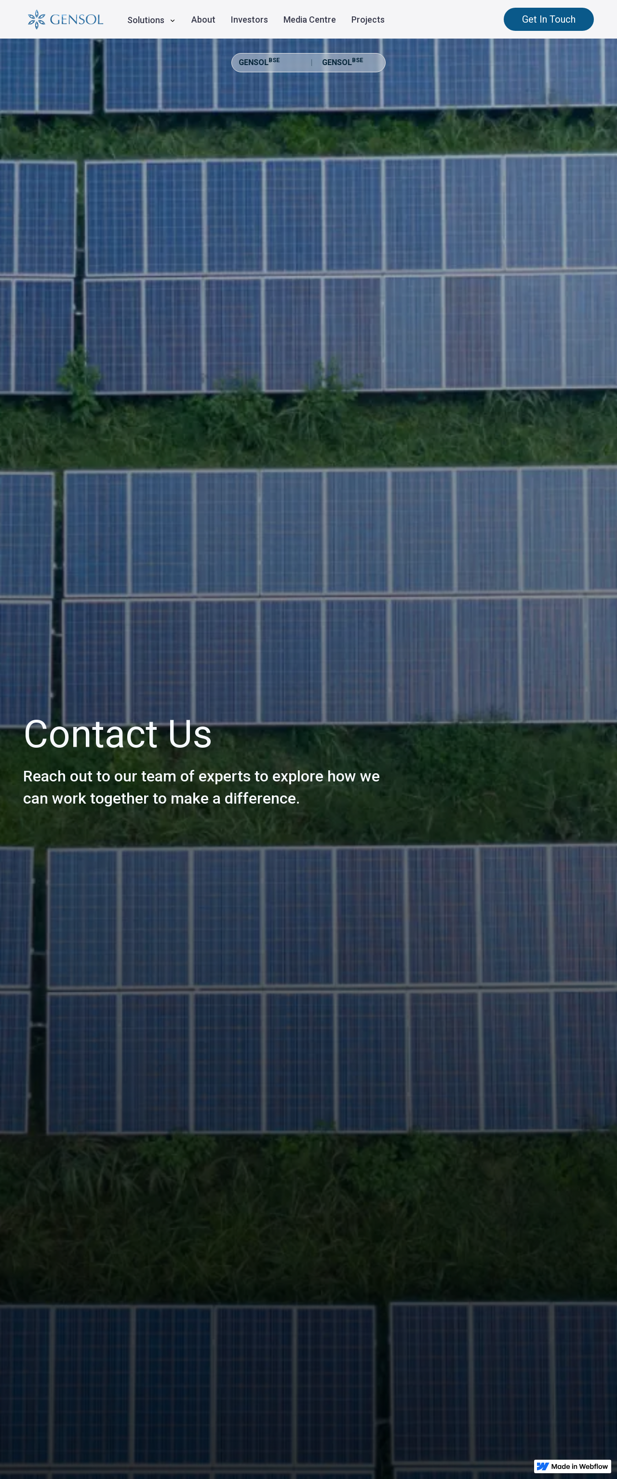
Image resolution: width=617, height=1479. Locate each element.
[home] (65, 19)
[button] (152, 19)
